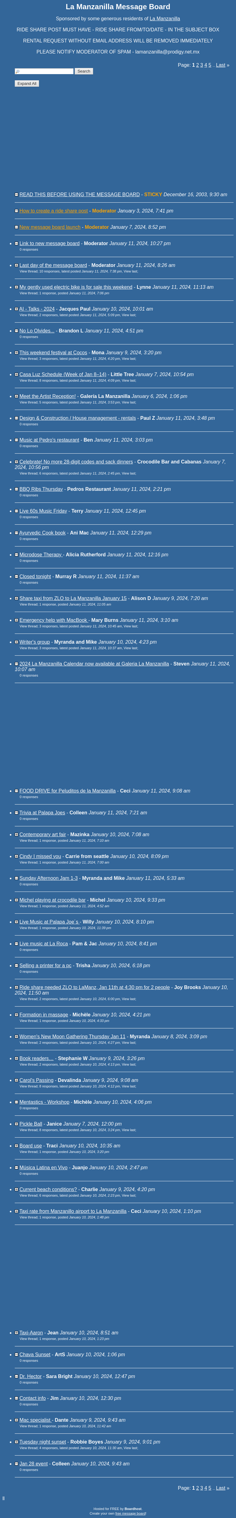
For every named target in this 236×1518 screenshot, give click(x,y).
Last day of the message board (53, 265)
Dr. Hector (30, 1376)
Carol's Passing (36, 1080)
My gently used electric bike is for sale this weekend (75, 287)
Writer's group (34, 642)
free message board (130, 1513)
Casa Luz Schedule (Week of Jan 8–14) (62, 374)
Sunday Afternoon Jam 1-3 (48, 878)
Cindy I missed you (40, 856)
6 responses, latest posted (79, 473)
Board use (30, 1145)
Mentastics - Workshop (44, 1102)
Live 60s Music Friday (43, 511)
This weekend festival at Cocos (53, 352)
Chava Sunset (34, 1354)
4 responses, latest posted (80, 1448)
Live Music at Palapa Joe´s (49, 921)
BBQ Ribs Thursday (41, 489)
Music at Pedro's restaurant (49, 440)
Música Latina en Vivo (43, 1167)
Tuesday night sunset (42, 1441)
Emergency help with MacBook (53, 620)
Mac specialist (35, 1420)
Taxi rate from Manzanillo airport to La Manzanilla (73, 1211)
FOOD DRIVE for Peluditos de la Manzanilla (67, 790)
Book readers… (36, 1058)
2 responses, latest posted (79, 315)
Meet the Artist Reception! (47, 396)
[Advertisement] (124, 142)
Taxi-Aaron (31, 1332)
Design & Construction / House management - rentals (77, 418)
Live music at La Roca (43, 943)
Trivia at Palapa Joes (42, 812)
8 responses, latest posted (79, 380)
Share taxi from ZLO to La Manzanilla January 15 (73, 598)
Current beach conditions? (48, 1189)
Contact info (32, 1398)
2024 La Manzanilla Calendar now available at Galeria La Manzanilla (94, 663)
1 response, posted (74, 293)
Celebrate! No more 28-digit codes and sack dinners (76, 461)
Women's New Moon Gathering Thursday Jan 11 (72, 1036)
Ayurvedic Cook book (42, 532)
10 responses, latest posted (80, 271)
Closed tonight (35, 576)
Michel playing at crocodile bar (52, 900)
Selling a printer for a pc (45, 965)
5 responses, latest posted (79, 402)
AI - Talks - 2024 (37, 309)
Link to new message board (49, 243)
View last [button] (130, 271)
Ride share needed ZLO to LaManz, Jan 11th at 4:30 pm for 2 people (94, 987)
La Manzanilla (165, 18)
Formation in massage (43, 1014)
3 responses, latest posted (79, 358)
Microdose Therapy (41, 554)
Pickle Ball (30, 1124)
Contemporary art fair (42, 834)
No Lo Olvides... (36, 330)
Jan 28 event (33, 1463)
